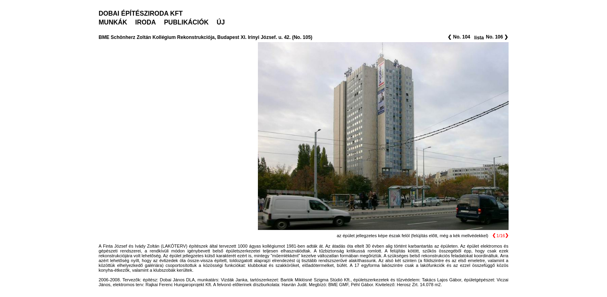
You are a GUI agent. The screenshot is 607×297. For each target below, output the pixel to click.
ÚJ (221, 22)
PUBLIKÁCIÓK (186, 22)
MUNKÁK (113, 22)
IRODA (145, 22)
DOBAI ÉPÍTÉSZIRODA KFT (141, 13)
